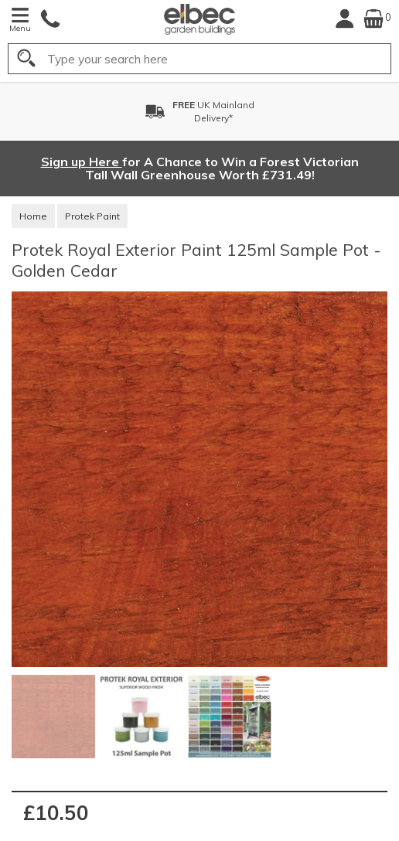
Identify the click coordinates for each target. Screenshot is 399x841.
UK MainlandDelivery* (213, 111)
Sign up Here (81, 161)
